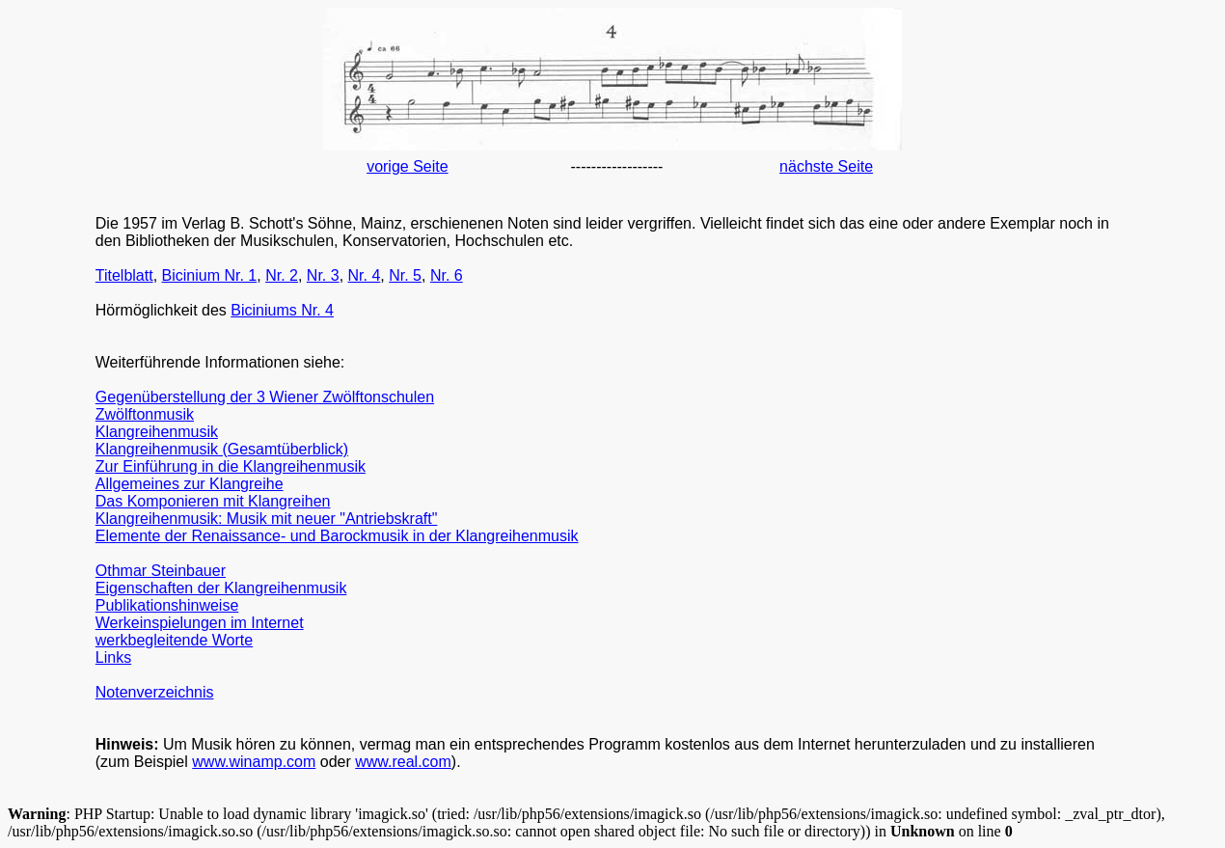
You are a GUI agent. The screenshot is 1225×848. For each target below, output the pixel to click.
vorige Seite (408, 166)
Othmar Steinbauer (160, 570)
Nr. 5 (405, 275)
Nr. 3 (323, 275)
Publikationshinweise (167, 605)
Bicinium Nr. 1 (210, 275)
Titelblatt (124, 275)
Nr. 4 (364, 275)
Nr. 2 (281, 275)
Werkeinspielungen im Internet (199, 623)
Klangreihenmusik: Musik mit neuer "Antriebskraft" (266, 518)
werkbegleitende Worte (174, 640)
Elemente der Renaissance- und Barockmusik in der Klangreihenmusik (337, 536)
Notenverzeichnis (154, 692)
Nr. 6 (446, 275)
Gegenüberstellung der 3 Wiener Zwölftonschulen (264, 397)
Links (113, 657)
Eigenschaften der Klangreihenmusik (221, 588)
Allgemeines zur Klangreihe (189, 484)
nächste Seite (826, 166)
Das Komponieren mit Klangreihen (213, 501)
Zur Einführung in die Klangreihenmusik (230, 466)
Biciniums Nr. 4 (282, 310)
